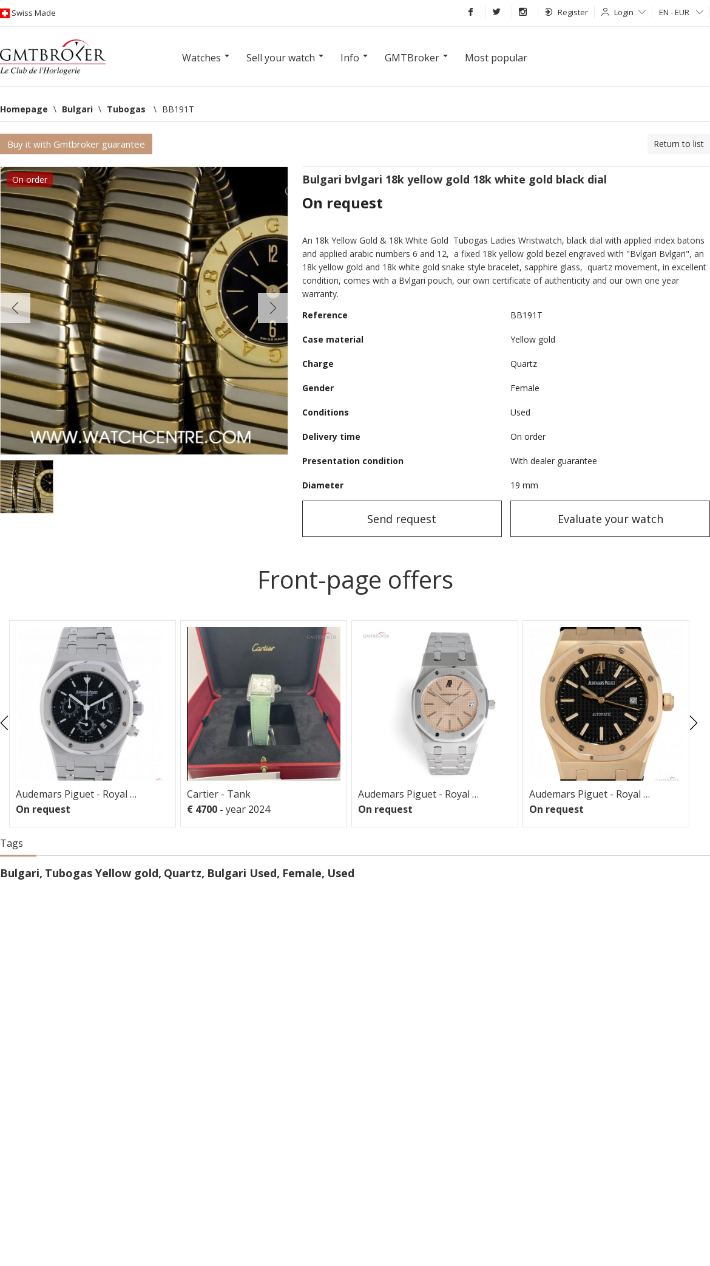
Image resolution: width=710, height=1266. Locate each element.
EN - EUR (681, 12)
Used (340, 873)
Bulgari (19, 873)
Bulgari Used (242, 873)
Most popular (496, 57)
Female (302, 873)
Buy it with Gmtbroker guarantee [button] (76, 144)
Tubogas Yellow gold (101, 873)
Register (566, 12)
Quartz (182, 873)
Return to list (679, 143)
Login (630, 12)
